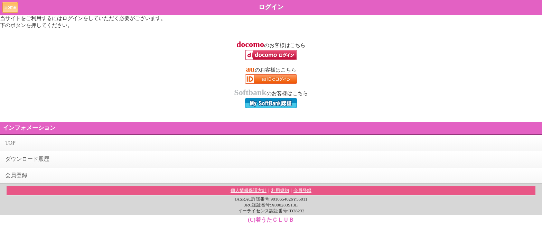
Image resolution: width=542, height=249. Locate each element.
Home (10, 7)
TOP (10, 143)
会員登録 (16, 175)
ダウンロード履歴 (27, 159)
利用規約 (280, 190)
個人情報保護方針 (249, 190)
